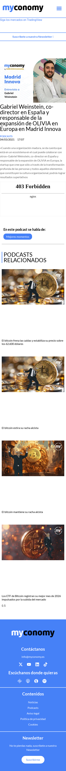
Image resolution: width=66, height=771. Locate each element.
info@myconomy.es (33, 656)
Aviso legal (33, 713)
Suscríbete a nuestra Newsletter (33, 36)
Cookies (33, 724)
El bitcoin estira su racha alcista (20, 427)
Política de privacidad (33, 718)
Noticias (33, 702)
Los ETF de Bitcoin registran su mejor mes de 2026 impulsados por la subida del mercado (31, 597)
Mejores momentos (17, 236)
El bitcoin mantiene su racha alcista (22, 511)
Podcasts (6, 136)
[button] (59, 8)
